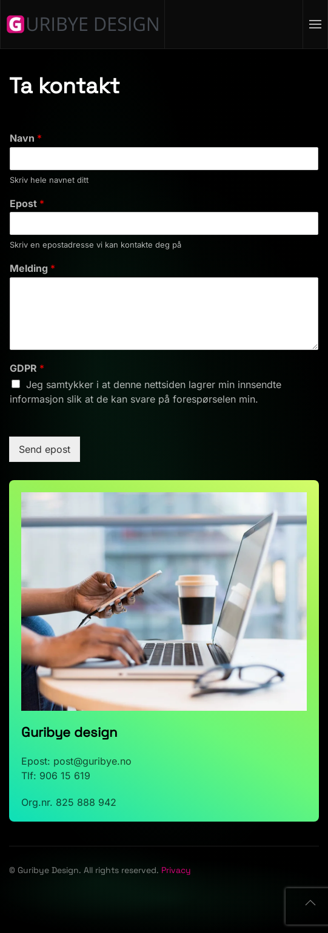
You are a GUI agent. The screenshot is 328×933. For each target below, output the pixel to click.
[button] (315, 24)
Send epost (44, 449)
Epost (27, 203)
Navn (26, 138)
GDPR (27, 368)
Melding (32, 268)
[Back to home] (83, 24)
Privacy (176, 870)
